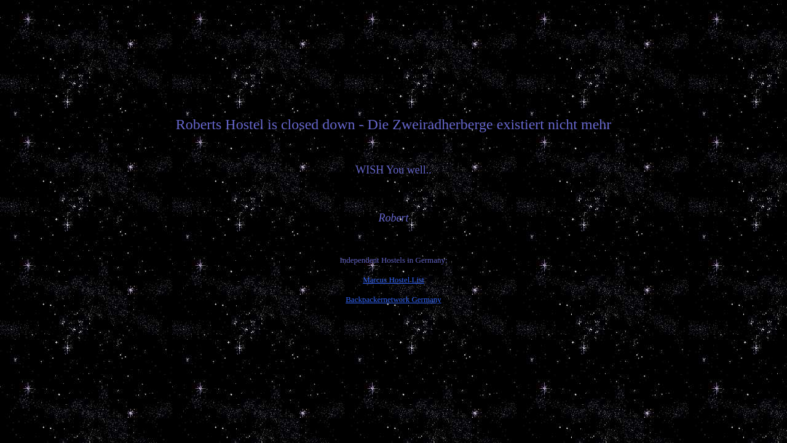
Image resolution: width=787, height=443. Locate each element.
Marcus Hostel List (393, 279)
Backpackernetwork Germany (393, 299)
